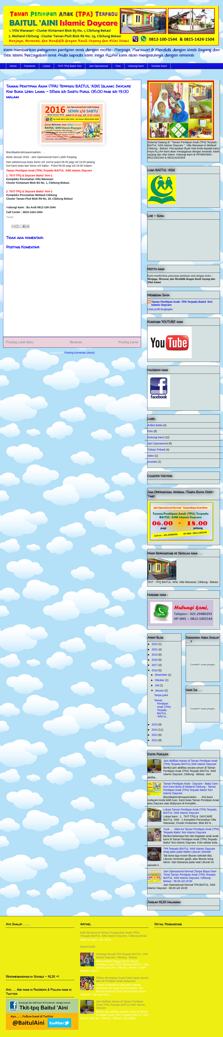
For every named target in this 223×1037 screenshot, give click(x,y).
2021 (155, 649)
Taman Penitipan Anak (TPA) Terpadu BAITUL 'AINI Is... (162, 708)
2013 (155, 734)
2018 (155, 659)
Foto (118, 66)
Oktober (160, 680)
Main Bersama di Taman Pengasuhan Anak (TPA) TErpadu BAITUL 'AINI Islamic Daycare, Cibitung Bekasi (113, 934)
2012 (155, 740)
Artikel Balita (154, 425)
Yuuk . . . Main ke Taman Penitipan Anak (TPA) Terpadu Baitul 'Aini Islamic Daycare (191, 831)
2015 (155, 724)
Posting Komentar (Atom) (79, 352)
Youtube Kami (159, 66)
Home (13, 66)
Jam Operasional (98, 66)
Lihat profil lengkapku (160, 309)
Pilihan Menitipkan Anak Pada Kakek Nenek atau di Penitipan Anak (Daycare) (122, 979)
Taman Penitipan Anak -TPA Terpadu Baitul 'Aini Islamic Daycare (181, 303)
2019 (155, 654)
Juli (157, 685)
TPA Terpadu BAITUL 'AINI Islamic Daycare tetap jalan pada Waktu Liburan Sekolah (189, 850)
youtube (152, 461)
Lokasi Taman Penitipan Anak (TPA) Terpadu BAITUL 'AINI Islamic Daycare (190, 811)
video (150, 455)
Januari (159, 690)
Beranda (76, 342)
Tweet (9, 217)
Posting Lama (128, 342)
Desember (161, 674)
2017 (155, 665)
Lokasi (46, 66)
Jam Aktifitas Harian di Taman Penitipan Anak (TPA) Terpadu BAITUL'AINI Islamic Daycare (190, 762)
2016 (155, 670)
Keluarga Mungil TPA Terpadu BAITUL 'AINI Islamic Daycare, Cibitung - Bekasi (122, 956)
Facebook (29, 66)
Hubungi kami (136, 66)
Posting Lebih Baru (19, 342)
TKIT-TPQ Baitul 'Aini (69, 66)
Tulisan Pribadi (156, 449)
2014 (155, 729)
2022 (155, 644)
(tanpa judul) (87, 946)
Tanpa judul (161, 695)
